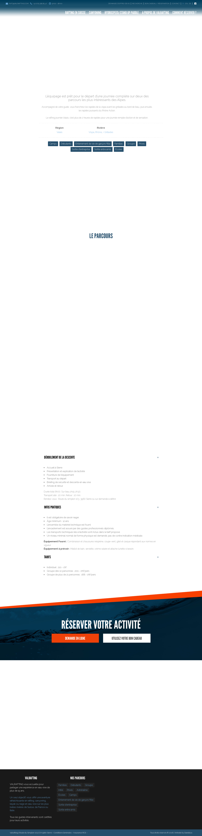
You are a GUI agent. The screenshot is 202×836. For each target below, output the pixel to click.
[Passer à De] (190, 3)
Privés (142, 143)
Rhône (98, 132)
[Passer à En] (186, 3)
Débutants (66, 143)
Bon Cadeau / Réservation (157, 3)
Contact (176, 3)
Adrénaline (82, 790)
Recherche (137, 3)
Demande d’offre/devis (119, 3)
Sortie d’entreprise (81, 149)
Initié (60, 790)
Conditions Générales (62, 833)
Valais (59, 132)
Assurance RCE (79, 833)
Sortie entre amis (102, 149)
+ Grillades (108, 132)
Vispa (91, 132)
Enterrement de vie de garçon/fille (92, 143)
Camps (53, 143)
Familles (118, 143)
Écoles (118, 149)
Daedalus (188, 833)
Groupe (131, 143)
